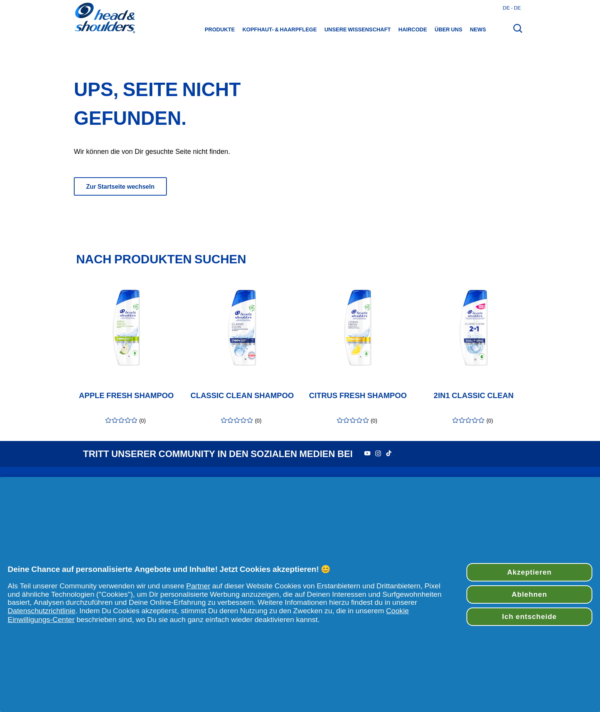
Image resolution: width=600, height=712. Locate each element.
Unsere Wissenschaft (357, 29)
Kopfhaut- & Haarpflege (280, 29)
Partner (198, 585)
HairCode (412, 29)
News (478, 29)
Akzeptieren (529, 572)
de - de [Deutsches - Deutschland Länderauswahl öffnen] (512, 8)
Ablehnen (529, 594)
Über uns (448, 29)
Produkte (220, 29)
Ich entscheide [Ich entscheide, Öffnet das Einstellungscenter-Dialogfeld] (529, 616)
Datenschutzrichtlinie (41, 610)
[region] (300, 594)
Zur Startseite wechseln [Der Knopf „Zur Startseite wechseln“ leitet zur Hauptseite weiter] (120, 186)
